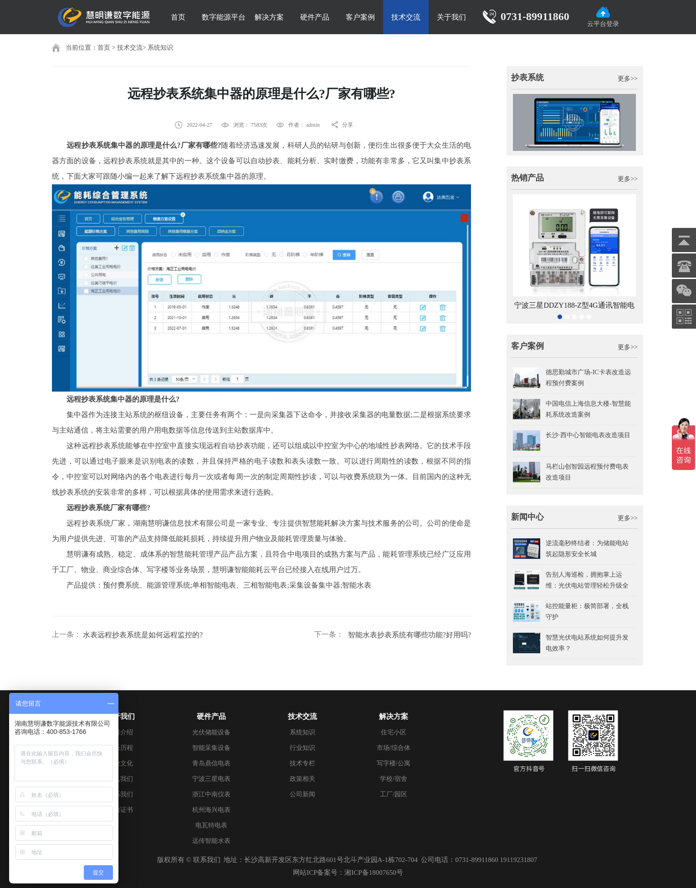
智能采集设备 (211, 747)
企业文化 (120, 763)
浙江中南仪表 (211, 794)
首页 (178, 17)
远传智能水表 (211, 840)
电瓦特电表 (211, 825)
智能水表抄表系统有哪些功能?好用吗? (409, 635)
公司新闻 (302, 794)
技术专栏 (302, 763)
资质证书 (120, 809)
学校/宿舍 (393, 778)
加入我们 (120, 778)
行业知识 (302, 747)
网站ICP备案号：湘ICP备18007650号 (348, 872)
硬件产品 (314, 17)
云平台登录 (603, 17)
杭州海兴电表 (211, 809)
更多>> (628, 78)
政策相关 (302, 778)
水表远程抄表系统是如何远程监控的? (143, 635)
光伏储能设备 (211, 732)
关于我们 (451, 17)
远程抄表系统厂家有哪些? (108, 507)
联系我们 (120, 794)
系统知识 (160, 47)
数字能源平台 (224, 17)
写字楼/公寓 (393, 763)
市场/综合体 (393, 747)
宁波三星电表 (211, 778)
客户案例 (360, 17)
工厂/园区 (393, 794)
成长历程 (120, 747)
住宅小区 (393, 732)
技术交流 (405, 17)
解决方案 (269, 17)
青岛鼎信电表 (211, 763)
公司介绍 (120, 732)
